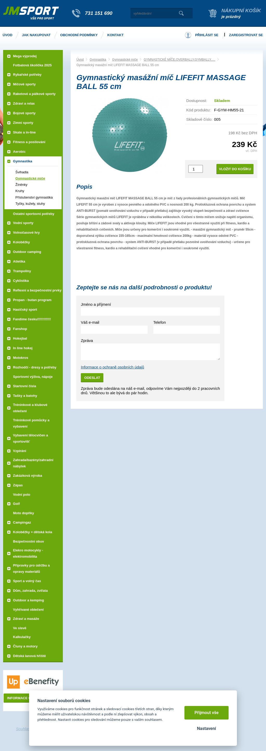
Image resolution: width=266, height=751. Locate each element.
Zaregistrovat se (246, 35)
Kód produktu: (198, 110)
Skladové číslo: (199, 119)
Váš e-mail (90, 322)
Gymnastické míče (125, 59)
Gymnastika (98, 59)
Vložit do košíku (235, 169)
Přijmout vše (207, 712)
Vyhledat (181, 13)
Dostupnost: (196, 100)
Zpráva (87, 340)
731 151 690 (98, 13)
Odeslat (92, 378)
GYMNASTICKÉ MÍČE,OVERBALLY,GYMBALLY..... (179, 59)
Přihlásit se (206, 35)
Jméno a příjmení (96, 304)
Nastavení (206, 728)
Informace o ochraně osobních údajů (112, 367)
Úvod (80, 59)
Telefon (159, 322)
